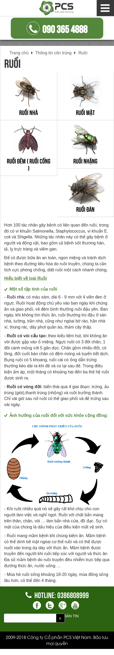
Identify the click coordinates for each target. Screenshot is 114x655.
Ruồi (82, 53)
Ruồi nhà (28, 112)
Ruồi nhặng (85, 160)
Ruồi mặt (85, 112)
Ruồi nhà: (16, 297)
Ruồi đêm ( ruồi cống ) (28, 164)
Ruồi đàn (85, 209)
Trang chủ (19, 53)
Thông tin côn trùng (53, 53)
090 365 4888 (57, 28)
